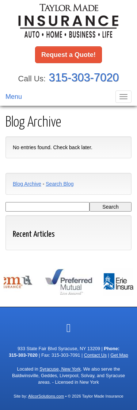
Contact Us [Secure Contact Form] (95, 355)
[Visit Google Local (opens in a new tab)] (69, 327)
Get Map (119, 355)
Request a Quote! (68, 54)
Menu (13, 96)
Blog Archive (27, 184)
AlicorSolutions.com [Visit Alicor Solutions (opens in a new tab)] (46, 396)
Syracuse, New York (60, 369)
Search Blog (59, 184)
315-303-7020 (84, 77)
